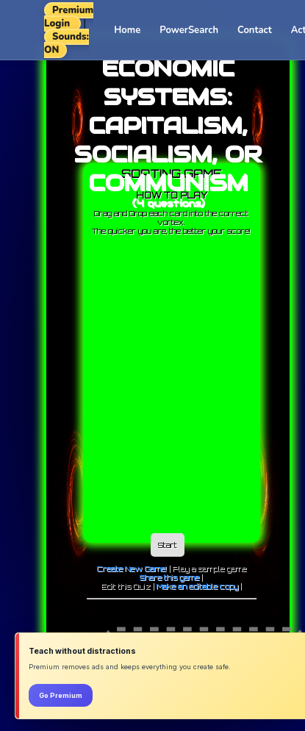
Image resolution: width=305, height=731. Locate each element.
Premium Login (68, 17)
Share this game (169, 577)
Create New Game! (132, 568)
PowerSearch (188, 30)
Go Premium (60, 695)
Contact (254, 30)
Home (127, 30)
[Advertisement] (138, 380)
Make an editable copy (197, 586)
